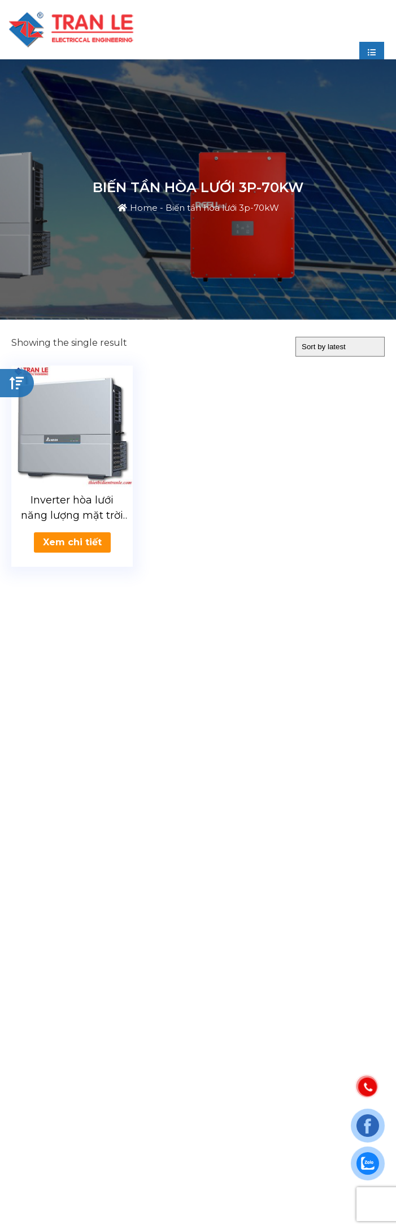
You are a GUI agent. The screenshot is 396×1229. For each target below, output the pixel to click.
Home (144, 207)
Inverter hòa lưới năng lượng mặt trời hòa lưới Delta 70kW (72, 508)
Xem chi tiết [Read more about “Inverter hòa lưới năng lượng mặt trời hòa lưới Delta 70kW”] (72, 542)
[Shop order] (340, 347)
